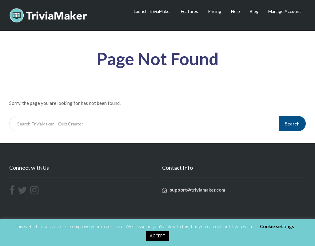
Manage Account (284, 11)
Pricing (214, 11)
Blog (254, 11)
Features (189, 11)
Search (292, 123)
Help (235, 11)
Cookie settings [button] (277, 226)
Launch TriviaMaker (152, 11)
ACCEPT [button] (157, 235)
